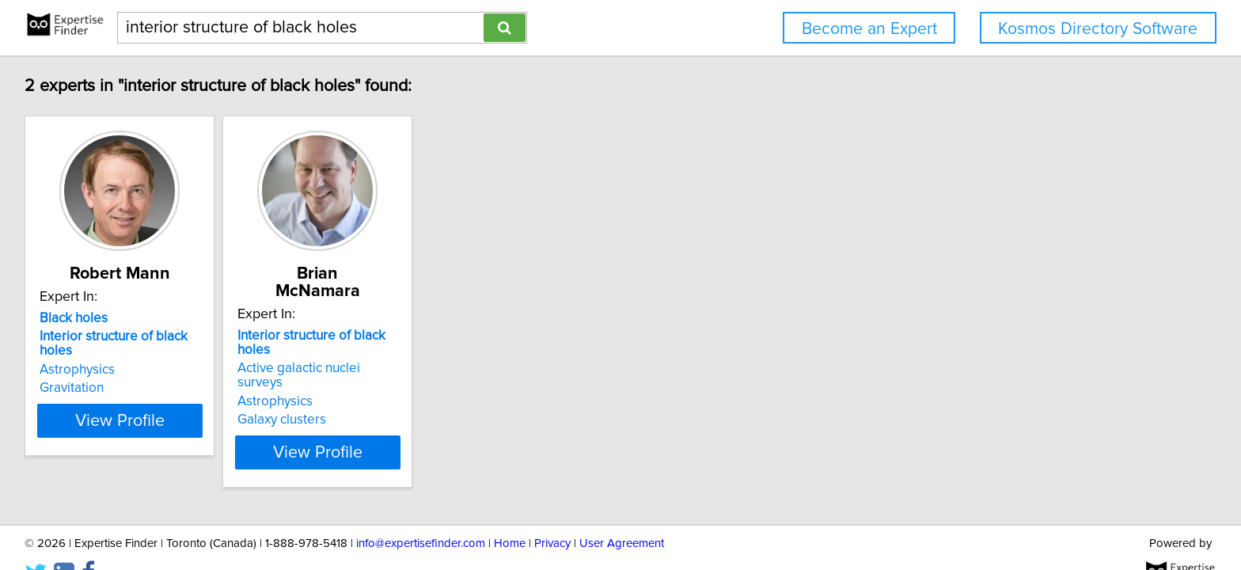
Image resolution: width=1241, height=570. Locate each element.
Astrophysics (79, 355)
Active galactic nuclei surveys (364, 336)
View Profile (142, 406)
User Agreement (621, 513)
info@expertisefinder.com (420, 513)
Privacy (552, 513)
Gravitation (74, 374)
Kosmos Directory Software (1097, 29)
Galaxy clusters (323, 374)
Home (510, 513)
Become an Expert (869, 29)
